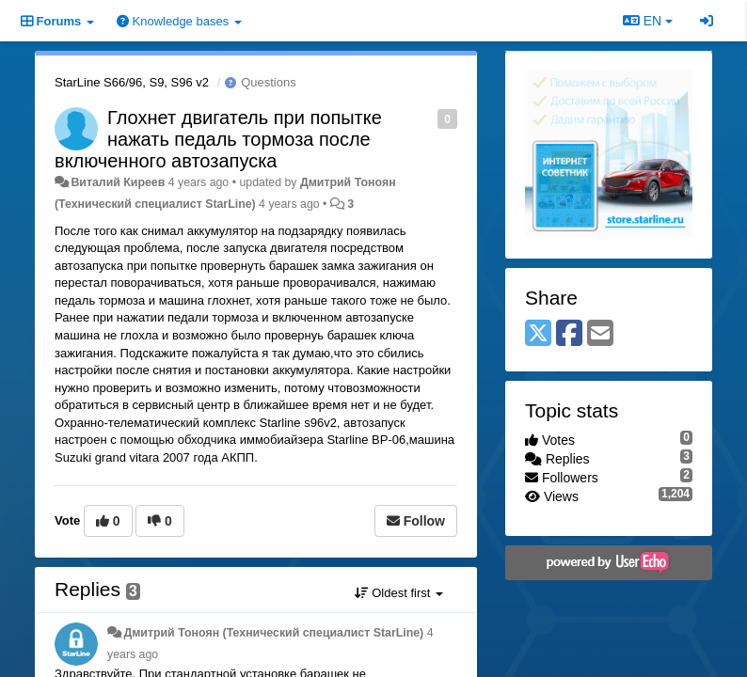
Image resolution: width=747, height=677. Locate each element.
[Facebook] (569, 334)
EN (648, 20)
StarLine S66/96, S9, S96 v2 (132, 82)
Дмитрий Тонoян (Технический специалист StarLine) (273, 632)
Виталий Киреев (118, 182)
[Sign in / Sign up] (706, 21)
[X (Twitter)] (538, 334)
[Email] (600, 334)
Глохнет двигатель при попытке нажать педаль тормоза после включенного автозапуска (218, 139)
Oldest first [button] (399, 593)
